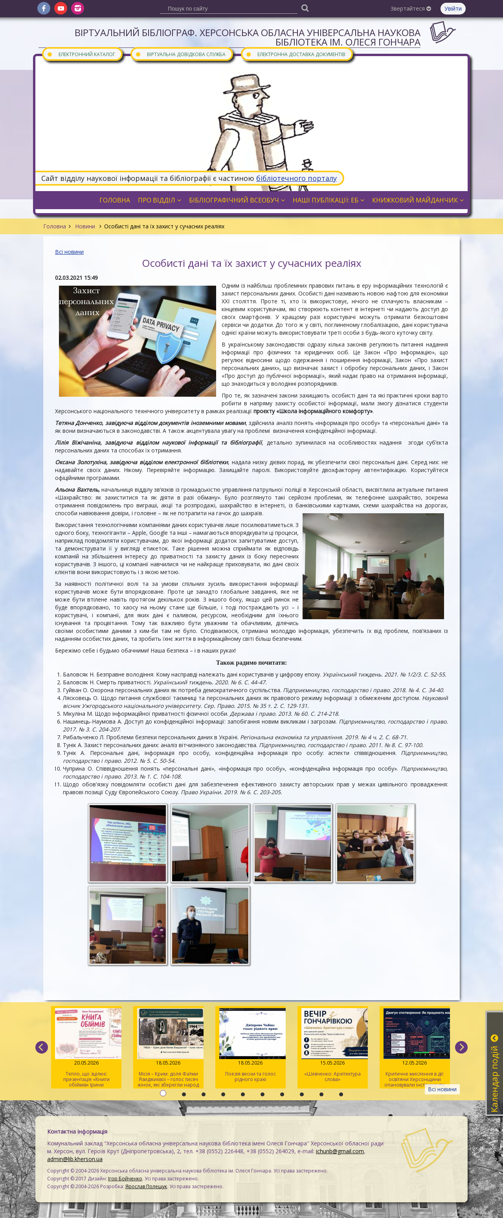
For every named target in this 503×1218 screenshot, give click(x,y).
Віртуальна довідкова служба (180, 54)
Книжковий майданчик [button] (418, 200)
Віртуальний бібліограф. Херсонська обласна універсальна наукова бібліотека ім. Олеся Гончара (247, 37)
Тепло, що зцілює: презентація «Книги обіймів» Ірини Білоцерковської (86, 1048)
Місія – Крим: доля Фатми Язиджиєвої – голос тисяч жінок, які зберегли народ (168, 1048)
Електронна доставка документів (295, 54)
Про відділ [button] (159, 200)
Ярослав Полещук (146, 1186)
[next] (461, 1047)
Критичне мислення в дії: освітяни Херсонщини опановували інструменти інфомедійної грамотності (415, 1048)
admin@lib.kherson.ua (75, 1159)
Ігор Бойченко (125, 1178)
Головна (54, 226)
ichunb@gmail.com (340, 1151)
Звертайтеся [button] (411, 8)
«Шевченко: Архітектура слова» (332, 1045)
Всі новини (69, 251)
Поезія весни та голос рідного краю (250, 1045)
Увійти (453, 8)
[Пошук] (305, 7)
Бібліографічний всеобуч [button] (237, 200)
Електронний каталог (81, 54)
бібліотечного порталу (296, 178)
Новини (85, 226)
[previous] (41, 1047)
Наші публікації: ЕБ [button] (328, 200)
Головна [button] (114, 200)
